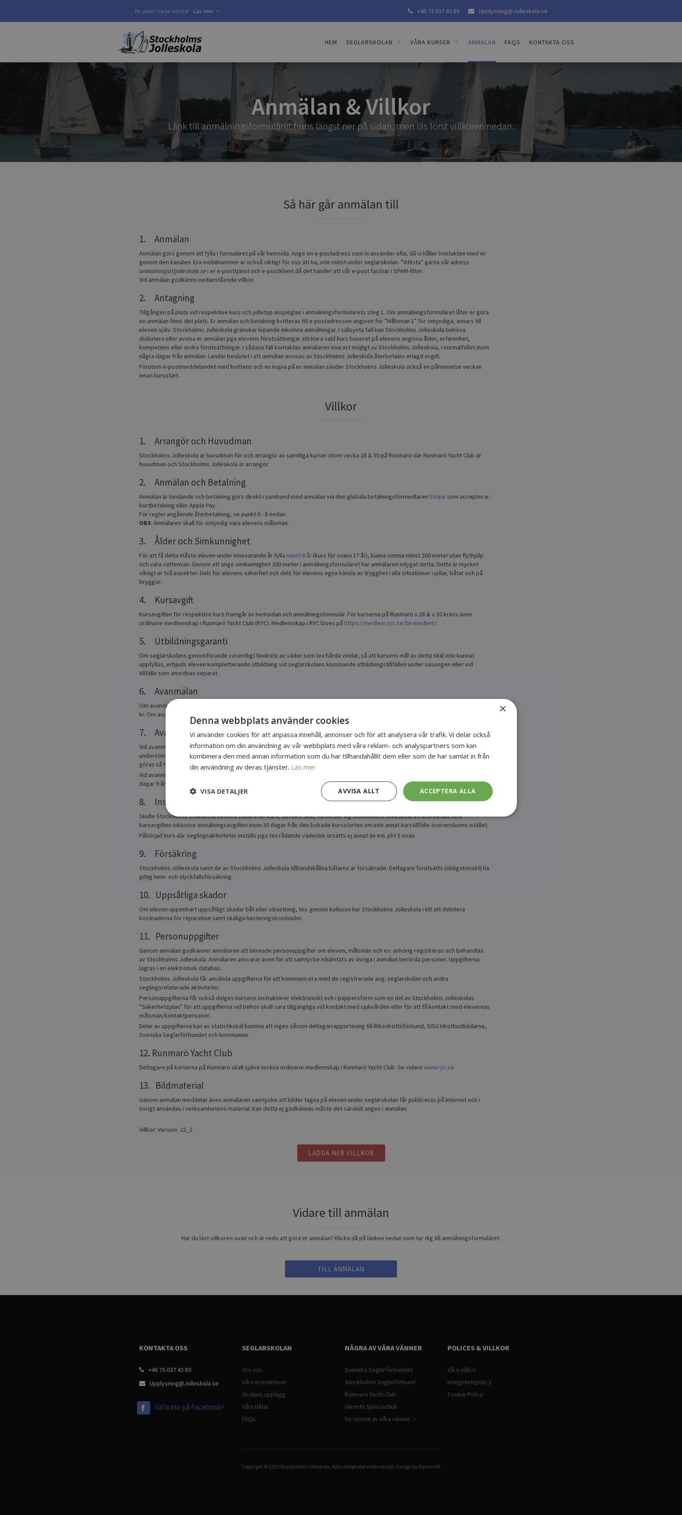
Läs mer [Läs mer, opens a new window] (303, 767)
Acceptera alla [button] (448, 791)
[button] (219, 791)
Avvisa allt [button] (358, 791)
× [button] (502, 708)
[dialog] (341, 757)
